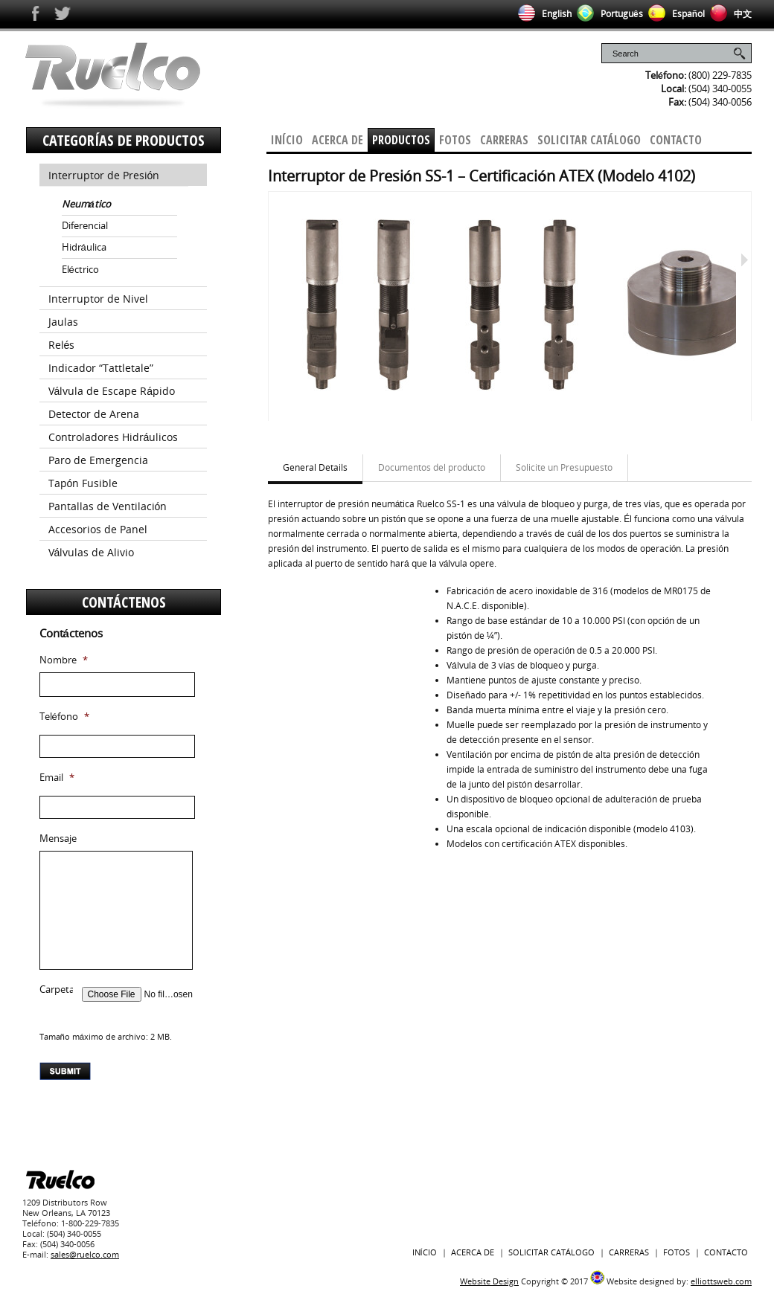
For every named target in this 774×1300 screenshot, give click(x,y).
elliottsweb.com (721, 1281)
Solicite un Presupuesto (564, 467)
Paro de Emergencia (98, 460)
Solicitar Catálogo (589, 140)
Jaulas (63, 322)
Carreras (504, 140)
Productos (401, 140)
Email (56, 777)
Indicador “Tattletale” (100, 368)
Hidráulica (84, 247)
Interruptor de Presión (104, 175)
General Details (315, 467)
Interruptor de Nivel (98, 299)
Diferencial (85, 225)
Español (674, 13)
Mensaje (58, 838)
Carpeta (56, 989)
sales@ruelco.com (85, 1254)
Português (607, 13)
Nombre (63, 660)
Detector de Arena (93, 414)
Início (287, 140)
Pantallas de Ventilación (107, 506)
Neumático (86, 203)
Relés (61, 345)
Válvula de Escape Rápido (112, 391)
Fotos (455, 140)
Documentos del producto (431, 467)
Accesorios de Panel (97, 529)
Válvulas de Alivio (91, 552)
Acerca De (337, 140)
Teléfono (64, 716)
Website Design (489, 1281)
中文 (728, 13)
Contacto (676, 140)
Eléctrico (80, 269)
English (542, 13)
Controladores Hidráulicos (113, 437)
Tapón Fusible (83, 483)
